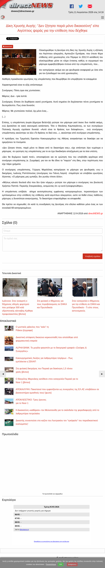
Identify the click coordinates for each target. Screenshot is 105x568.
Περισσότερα (51, 564)
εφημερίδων (59, 494)
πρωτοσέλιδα (48, 494)
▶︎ (103, 375)
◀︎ (4, 375)
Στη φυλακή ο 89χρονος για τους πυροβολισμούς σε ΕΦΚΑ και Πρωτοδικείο (52, 304)
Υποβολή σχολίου (92, 256)
